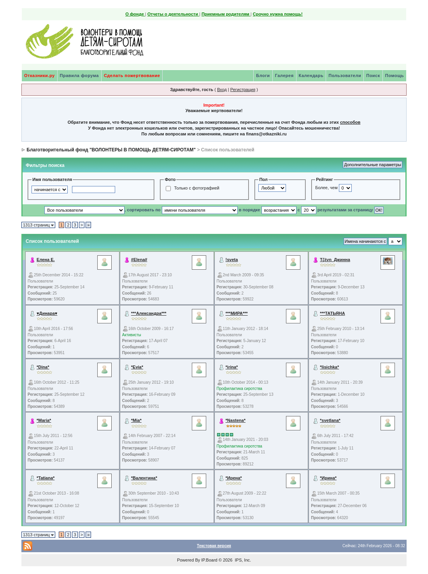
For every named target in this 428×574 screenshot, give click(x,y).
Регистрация (242, 89)
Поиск (373, 75)
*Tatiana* (45, 478)
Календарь (311, 75)
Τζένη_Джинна (335, 259)
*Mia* (136, 420)
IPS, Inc (242, 560)
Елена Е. (46, 259)
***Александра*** (149, 313)
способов (350, 122)
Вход (222, 89)
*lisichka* (329, 367)
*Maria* (44, 420)
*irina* (232, 367)
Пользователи (344, 75)
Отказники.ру (39, 75)
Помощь (394, 75)
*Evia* (137, 367)
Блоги (263, 75)
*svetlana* (330, 420)
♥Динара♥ (47, 313)
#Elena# (139, 259)
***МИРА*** (237, 313)
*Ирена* (234, 478)
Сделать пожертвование (132, 75)
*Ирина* (328, 478)
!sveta (232, 259)
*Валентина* (144, 478)
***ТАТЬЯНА (332, 313)
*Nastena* (236, 420)
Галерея (284, 75)
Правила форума (79, 75)
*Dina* (43, 367)
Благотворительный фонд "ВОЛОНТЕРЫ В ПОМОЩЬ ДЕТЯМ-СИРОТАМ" (111, 150)
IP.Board (209, 560)
